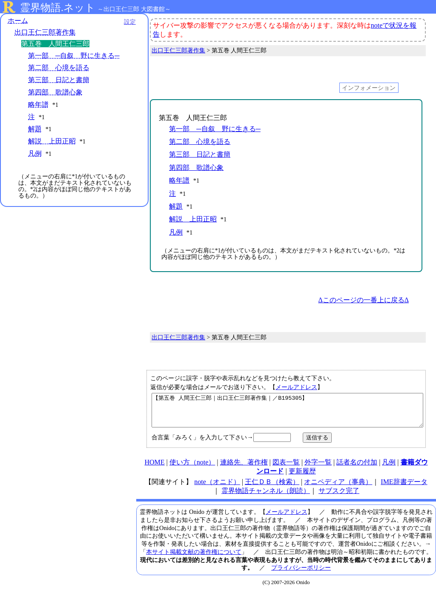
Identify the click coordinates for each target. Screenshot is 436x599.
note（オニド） (217, 488)
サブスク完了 (338, 497)
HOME (154, 468)
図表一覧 (286, 468)
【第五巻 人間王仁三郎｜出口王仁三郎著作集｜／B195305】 (287, 413)
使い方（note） (192, 468)
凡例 (35, 154)
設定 (117, 22)
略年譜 (38, 105)
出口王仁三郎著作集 (45, 33)
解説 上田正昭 (52, 141)
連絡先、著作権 (244, 468)
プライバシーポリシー (301, 573)
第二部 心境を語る (58, 68)
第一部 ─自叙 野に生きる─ (74, 56)
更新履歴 (302, 477)
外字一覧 (318, 468)
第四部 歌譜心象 (55, 92)
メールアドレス (296, 387)
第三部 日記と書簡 (58, 80)
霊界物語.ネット (57, 7)
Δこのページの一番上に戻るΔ (363, 300)
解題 (35, 129)
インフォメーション (369, 87)
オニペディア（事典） (338, 488)
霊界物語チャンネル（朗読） (265, 497)
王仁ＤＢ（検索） (272, 488)
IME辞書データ (404, 488)
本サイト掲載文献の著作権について (193, 558)
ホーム (18, 21)
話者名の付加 (356, 468)
